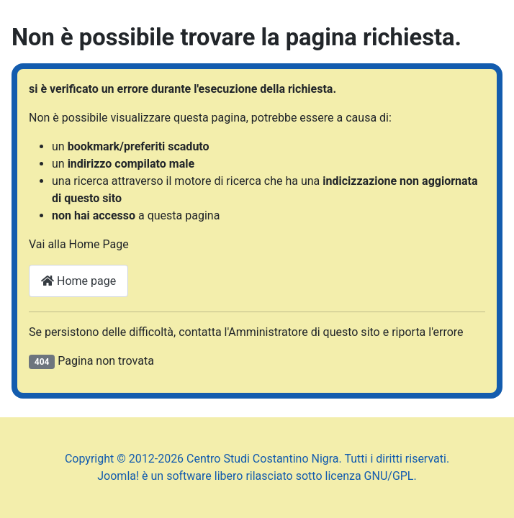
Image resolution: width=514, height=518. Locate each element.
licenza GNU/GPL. (371, 476)
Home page (78, 281)
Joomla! (118, 476)
